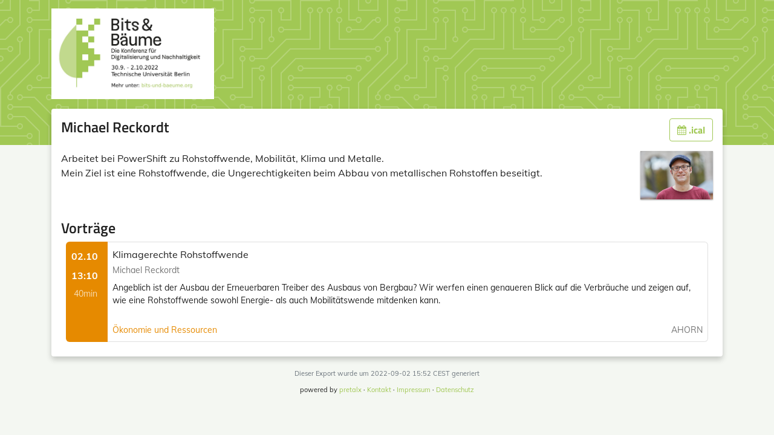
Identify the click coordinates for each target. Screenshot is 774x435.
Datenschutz (455, 389)
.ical (691, 130)
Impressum (414, 389)
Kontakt (379, 389)
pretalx (350, 389)
